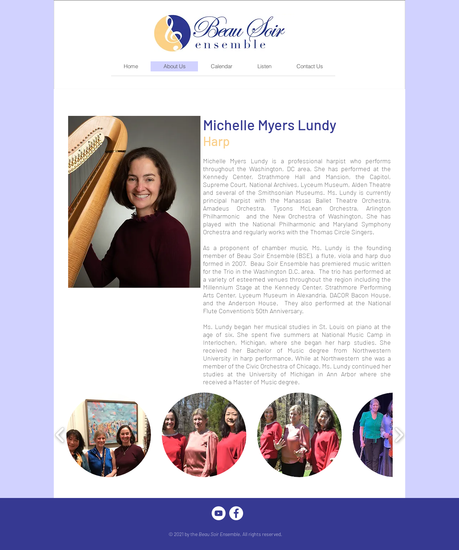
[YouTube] (219, 513)
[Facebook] (236, 513)
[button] (108, 434)
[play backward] (60, 434)
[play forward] (399, 434)
